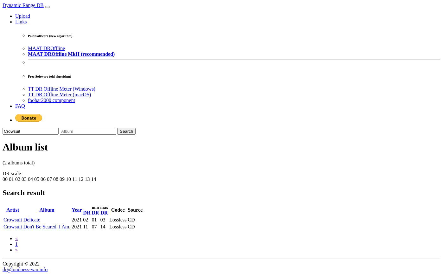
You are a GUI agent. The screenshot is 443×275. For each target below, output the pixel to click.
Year (77, 210)
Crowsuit (12, 219)
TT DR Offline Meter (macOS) (59, 94)
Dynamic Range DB (23, 5)
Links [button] (21, 21)
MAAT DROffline (46, 48)
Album (46, 210)
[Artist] (31, 131)
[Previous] (16, 238)
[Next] (16, 250)
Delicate (31, 219)
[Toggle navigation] (47, 7)
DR (86, 212)
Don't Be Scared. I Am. (47, 226)
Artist (12, 210)
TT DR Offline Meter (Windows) (61, 89)
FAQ (20, 106)
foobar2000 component (51, 100)
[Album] (88, 131)
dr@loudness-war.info (25, 269)
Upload (22, 16)
